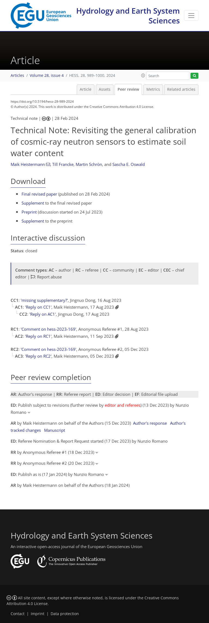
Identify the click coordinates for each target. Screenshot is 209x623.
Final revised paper (39, 194)
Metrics (153, 89)
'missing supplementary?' (44, 300)
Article (85, 89)
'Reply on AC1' (42, 314)
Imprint (37, 613)
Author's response (150, 423)
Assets (104, 89)
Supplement (32, 203)
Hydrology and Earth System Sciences (128, 15)
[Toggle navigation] (191, 15)
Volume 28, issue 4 (47, 75)
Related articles (181, 89)
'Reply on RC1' (38, 336)
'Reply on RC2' (38, 356)
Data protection (65, 613)
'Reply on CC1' (38, 307)
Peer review (128, 89)
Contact (17, 613)
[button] (143, 75)
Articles (17, 75)
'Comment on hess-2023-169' (48, 329)
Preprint (29, 212)
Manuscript (54, 430)
